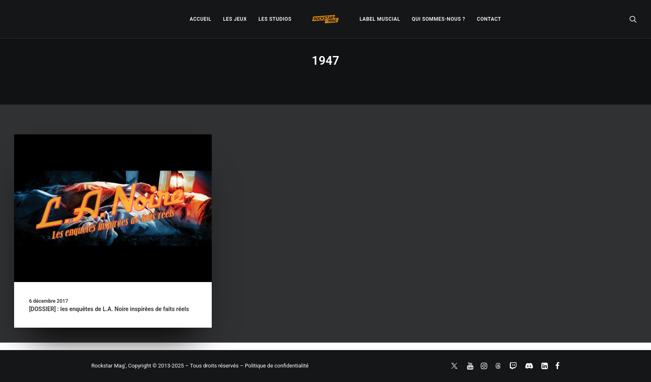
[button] (633, 19)
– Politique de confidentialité (274, 366)
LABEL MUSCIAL (380, 19)
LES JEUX (235, 19)
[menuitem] (200, 19)
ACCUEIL (200, 19)
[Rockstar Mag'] (325, 19)
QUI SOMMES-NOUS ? (438, 19)
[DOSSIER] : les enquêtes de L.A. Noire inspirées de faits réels (109, 309)
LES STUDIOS (274, 19)
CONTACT (489, 19)
